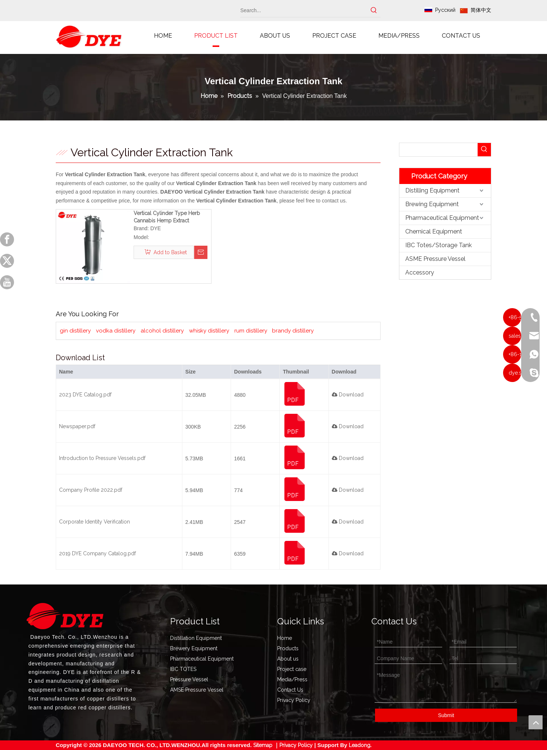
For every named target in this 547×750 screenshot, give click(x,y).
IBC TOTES (183, 669)
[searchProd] (438, 149)
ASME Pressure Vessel (435, 258)
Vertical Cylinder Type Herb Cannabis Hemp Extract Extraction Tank (167, 217)
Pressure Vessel (189, 679)
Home (284, 638)
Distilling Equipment (432, 190)
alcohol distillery (162, 330)
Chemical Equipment (433, 231)
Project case (291, 669)
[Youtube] (7, 282)
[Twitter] (7, 261)
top (536, 722)
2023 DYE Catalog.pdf (85, 395)
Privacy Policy (293, 700)
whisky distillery (209, 330)
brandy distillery (293, 330)
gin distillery (75, 330)
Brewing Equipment (432, 204)
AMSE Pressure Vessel (196, 690)
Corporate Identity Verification (94, 522)
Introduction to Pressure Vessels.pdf (102, 458)
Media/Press (292, 679)
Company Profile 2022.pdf (90, 490)
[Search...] (303, 10)
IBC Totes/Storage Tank (438, 245)
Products (288, 648)
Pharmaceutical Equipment (442, 217)
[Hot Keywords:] (374, 10)
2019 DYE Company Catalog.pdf (97, 553)
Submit (446, 715)
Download (348, 395)
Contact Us (290, 690)
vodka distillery (115, 330)
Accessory (419, 272)
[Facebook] (7, 239)
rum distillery (250, 330)
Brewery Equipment (193, 648)
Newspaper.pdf (77, 426)
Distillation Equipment (196, 638)
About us (288, 659)
